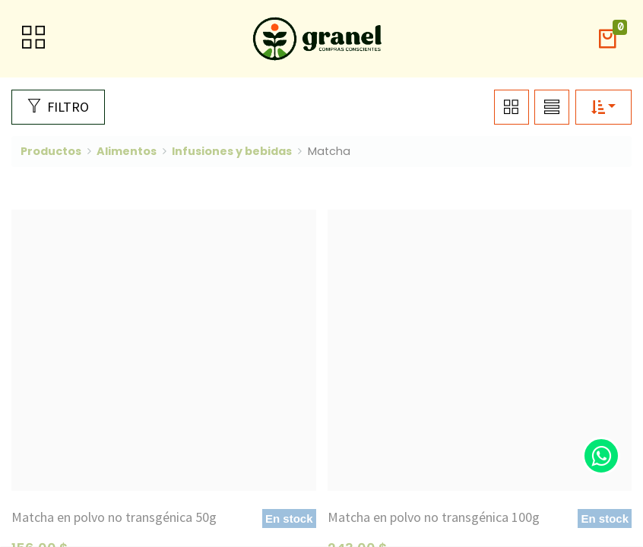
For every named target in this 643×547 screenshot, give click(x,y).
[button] (607, 39)
